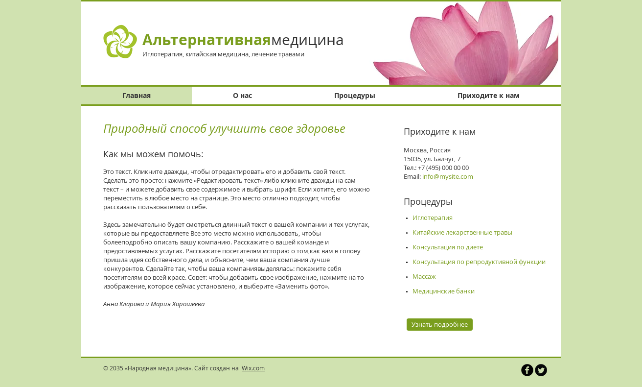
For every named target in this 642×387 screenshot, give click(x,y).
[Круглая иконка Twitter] (541, 370)
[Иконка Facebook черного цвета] (527, 370)
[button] (456, 43)
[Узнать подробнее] (440, 324)
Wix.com (253, 368)
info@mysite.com (447, 176)
